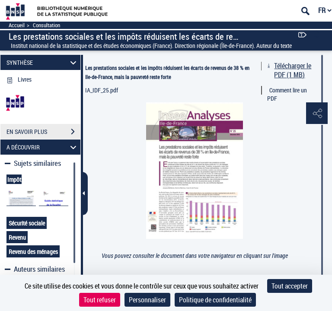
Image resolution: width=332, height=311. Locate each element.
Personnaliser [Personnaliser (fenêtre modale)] (147, 300)
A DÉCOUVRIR (42, 147)
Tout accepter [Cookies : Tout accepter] (289, 286)
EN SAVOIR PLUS (43, 132)
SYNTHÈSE (42, 62)
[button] (317, 113)
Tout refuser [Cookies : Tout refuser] (99, 300)
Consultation (46, 25)
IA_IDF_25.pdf (101, 90)
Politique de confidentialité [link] (215, 300)
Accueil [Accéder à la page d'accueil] (17, 25)
